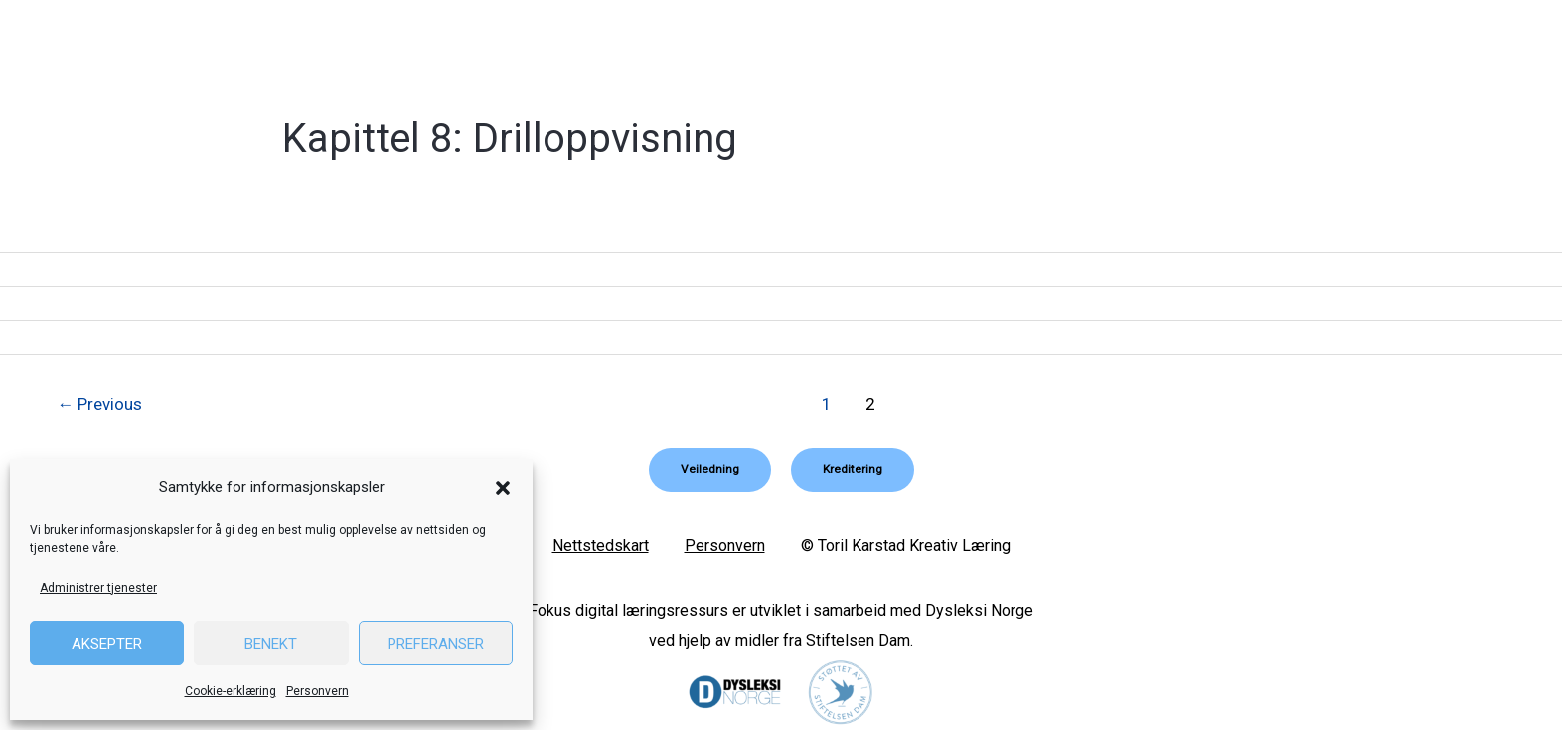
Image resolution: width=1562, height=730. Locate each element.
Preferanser (436, 644)
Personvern (317, 691)
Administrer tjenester (98, 588)
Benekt (270, 644)
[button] (503, 488)
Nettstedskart (600, 545)
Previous (100, 404)
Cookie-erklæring (230, 691)
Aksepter (107, 644)
